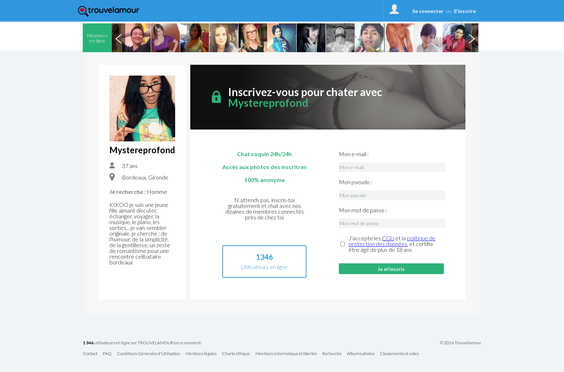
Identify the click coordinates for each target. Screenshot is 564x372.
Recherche (332, 353)
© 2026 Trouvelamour (460, 343)
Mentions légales (201, 353)
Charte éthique (236, 353)
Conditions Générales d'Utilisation (148, 353)
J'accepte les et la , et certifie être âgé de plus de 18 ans (392, 244)
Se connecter (428, 11)
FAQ (107, 353)
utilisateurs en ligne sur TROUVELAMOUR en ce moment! (142, 343)
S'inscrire (465, 11)
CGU (388, 238)
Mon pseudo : (355, 182)
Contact (90, 353)
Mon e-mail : (354, 154)
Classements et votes (399, 353)
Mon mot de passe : (363, 210)
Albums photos (360, 353)
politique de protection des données (392, 241)
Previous (118, 37)
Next (471, 37)
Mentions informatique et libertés (286, 353)
